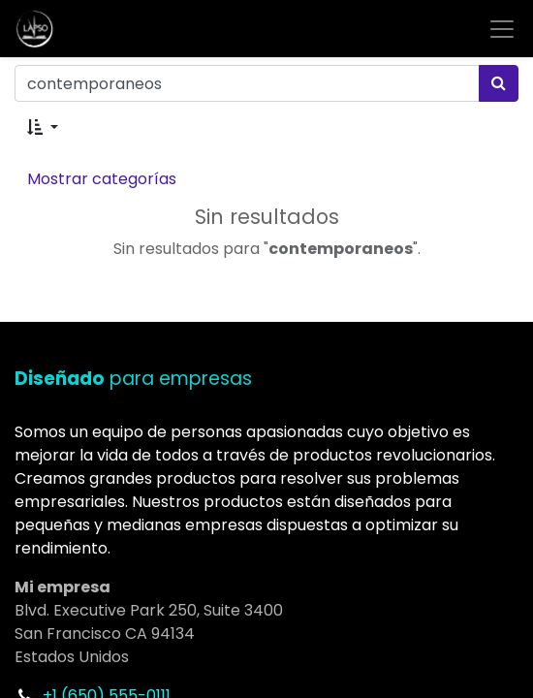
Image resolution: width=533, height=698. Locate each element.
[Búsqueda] (498, 83)
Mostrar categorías (101, 179)
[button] (43, 128)
